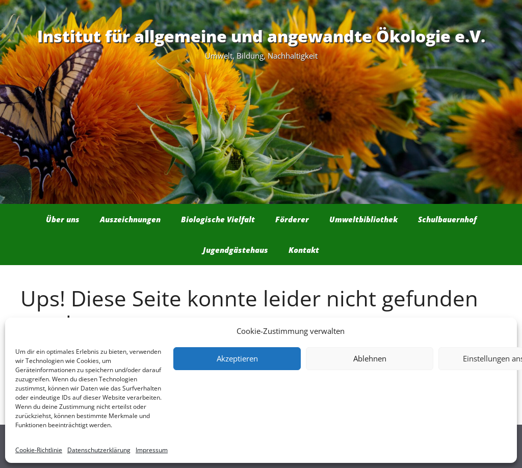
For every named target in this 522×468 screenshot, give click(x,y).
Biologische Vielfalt (218, 219)
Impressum (152, 450)
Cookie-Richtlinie (38, 450)
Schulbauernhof (447, 219)
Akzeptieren (237, 358)
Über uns (63, 219)
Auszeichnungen (130, 219)
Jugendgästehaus (235, 250)
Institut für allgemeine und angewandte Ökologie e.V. (261, 36)
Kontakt (304, 250)
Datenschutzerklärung (98, 450)
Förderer (292, 219)
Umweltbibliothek (363, 219)
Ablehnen (369, 358)
